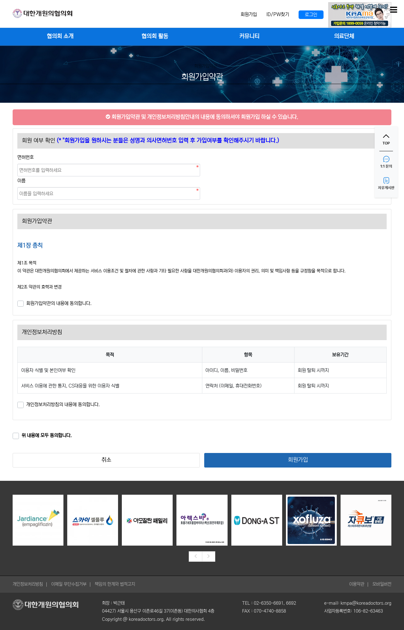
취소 (106, 460)
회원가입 (249, 14)
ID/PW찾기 (277, 14)
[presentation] (195, 556)
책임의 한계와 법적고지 (115, 584)
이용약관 (356, 584)
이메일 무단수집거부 (68, 584)
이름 (21, 180)
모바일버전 (381, 584)
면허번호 (25, 157)
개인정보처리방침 (28, 584)
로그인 (311, 14)
